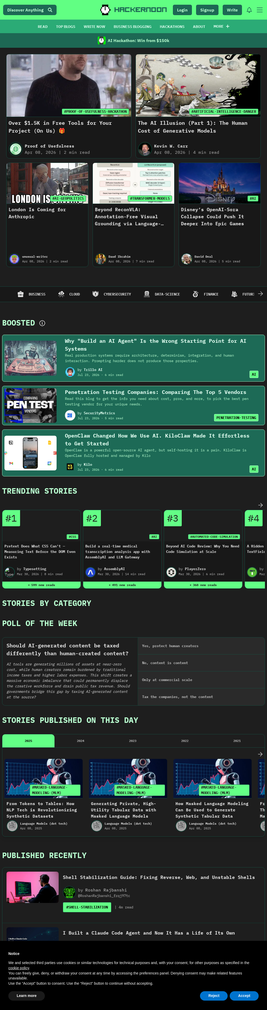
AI (254, 374)
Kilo (88, 464)
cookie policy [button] (18, 968)
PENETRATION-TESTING (236, 417)
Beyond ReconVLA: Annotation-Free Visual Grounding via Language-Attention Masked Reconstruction (128, 223)
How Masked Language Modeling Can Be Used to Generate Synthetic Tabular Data (211, 641)
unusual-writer (35, 256)
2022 (185, 572)
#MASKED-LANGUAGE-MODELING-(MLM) (50, 621)
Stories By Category (46, 511)
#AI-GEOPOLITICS (68, 198)
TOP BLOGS (65, 26)
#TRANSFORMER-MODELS (150, 198)
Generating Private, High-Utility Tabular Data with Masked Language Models (123, 641)
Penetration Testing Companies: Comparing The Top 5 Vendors (155, 391)
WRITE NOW (94, 26)
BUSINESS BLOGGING (132, 26)
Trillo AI (93, 369)
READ (43, 26)
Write (232, 10)
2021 (237, 572)
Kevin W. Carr (171, 146)
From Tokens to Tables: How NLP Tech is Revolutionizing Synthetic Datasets (42, 641)
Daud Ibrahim (119, 256)
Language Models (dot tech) (44, 655)
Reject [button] (213, 996)
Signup (207, 10)
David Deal (204, 256)
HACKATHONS (172, 26)
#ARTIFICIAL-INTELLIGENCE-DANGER (223, 111)
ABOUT (199, 26)
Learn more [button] (27, 996)
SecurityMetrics (99, 413)
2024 (80, 572)
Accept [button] (244, 996)
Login (182, 10)
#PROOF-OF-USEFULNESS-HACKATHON (95, 111)
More (221, 26)
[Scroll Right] (260, 294)
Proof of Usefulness (49, 146)
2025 (28, 572)
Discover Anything (29, 10)
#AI (253, 198)
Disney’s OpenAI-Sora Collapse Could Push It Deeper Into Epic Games (212, 216)
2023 (132, 572)
